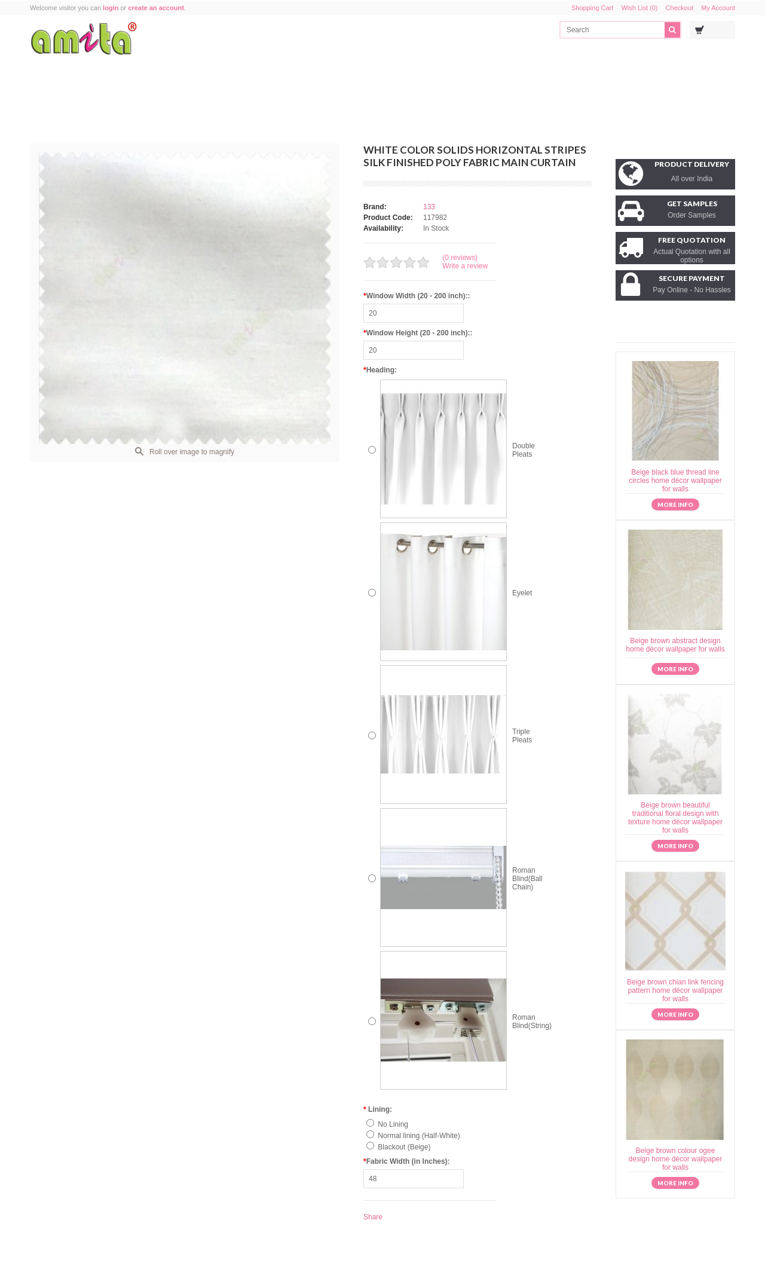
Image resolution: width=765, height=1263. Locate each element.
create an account (156, 7)
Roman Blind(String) (532, 1021)
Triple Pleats (522, 735)
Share (372, 1217)
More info (675, 504)
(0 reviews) (460, 257)
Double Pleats (523, 450)
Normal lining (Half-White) (419, 1135)
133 (429, 207)
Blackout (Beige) (404, 1147)
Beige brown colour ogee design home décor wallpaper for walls (676, 1159)
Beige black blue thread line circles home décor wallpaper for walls (675, 480)
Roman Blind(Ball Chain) (527, 878)
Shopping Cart (592, 7)
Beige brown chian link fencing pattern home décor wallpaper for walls (675, 990)
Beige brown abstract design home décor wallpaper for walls (675, 645)
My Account (718, 7)
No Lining (393, 1124)
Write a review (465, 266)
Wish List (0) (639, 7)
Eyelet (522, 593)
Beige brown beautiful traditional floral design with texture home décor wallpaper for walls (675, 817)
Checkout (679, 7)
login (110, 7)
